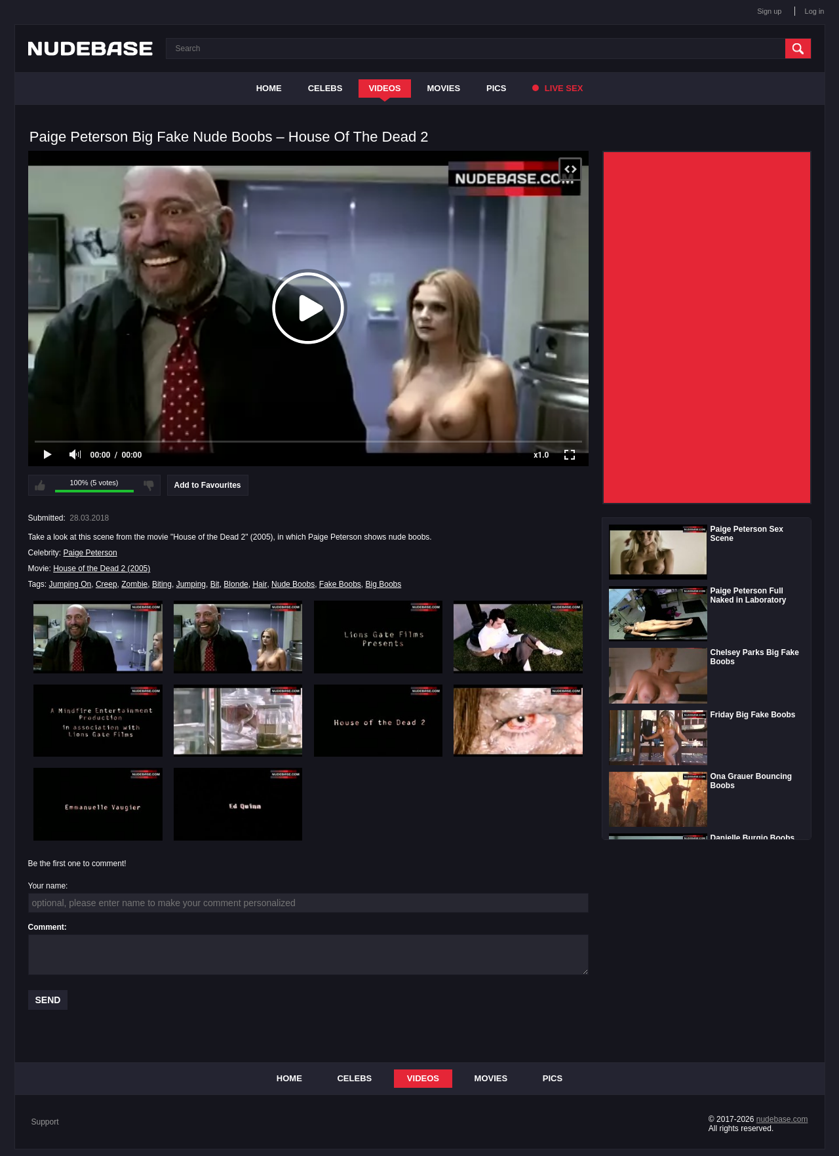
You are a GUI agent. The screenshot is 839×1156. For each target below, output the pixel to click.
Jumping (191, 584)
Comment (46, 927)
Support (45, 1121)
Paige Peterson (90, 552)
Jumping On (70, 584)
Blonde (236, 584)
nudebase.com (782, 1119)
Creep (106, 584)
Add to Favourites (207, 485)
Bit (215, 584)
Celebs (325, 88)
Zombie (134, 584)
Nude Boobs (293, 584)
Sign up (769, 11)
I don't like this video (149, 485)
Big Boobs (384, 584)
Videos (384, 88)
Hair (259, 584)
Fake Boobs (340, 584)
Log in (815, 11)
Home (269, 88)
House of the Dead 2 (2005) (101, 568)
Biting (162, 584)
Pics (496, 88)
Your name (47, 885)
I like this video (40, 485)
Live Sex (557, 88)
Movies (444, 88)
